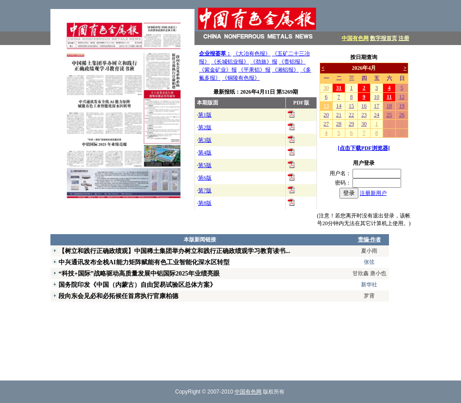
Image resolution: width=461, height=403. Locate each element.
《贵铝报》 (292, 62)
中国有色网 (355, 38)
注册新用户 (373, 193)
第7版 (205, 190)
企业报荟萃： (215, 53)
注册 (403, 38)
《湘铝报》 (285, 70)
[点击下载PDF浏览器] (363, 148)
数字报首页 (383, 38)
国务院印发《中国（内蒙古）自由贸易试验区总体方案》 (137, 284)
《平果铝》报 (254, 70)
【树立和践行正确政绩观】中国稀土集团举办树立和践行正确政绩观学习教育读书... (174, 251)
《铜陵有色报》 (241, 78)
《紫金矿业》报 (218, 70)
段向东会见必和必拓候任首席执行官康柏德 (118, 296)
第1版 (205, 115)
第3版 (205, 140)
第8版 (205, 203)
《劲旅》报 (263, 62)
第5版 (205, 165)
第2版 (205, 127)
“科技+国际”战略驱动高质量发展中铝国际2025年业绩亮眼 (139, 273)
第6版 (205, 178)
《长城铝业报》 (230, 62)
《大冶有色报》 (252, 53)
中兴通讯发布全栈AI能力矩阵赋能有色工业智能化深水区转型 (144, 262)
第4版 (205, 152)
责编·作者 (369, 239)
